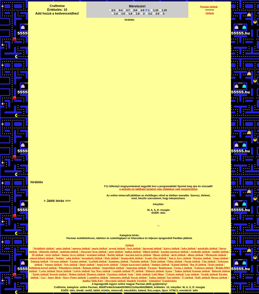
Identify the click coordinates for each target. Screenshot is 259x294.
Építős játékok (40, 274)
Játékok (209, 13)
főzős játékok (111, 258)
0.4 (119, 10)
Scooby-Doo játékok (155, 258)
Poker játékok (174, 261)
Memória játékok (96, 274)
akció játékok (178, 255)
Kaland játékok (179, 264)
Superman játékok (136, 268)
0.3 (112, 10)
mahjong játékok (69, 251)
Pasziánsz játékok (116, 274)
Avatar (168, 271)
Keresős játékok (58, 274)
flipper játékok (161, 255)
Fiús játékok (208, 261)
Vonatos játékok (53, 264)
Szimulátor (155, 280)
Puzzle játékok (192, 261)
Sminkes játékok (160, 264)
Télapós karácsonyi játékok (134, 264)
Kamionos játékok (118, 261)
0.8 (134, 10)
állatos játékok (195, 255)
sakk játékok (73, 258)
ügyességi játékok (152, 248)
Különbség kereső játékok (43, 268)
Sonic (131, 274)
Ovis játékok (71, 264)
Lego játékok (192, 274)
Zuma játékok (220, 258)
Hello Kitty (97, 280)
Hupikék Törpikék (137, 280)
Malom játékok (77, 274)
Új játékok (187, 277)
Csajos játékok (47, 271)
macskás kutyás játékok (138, 255)
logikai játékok (133, 251)
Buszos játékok (219, 277)
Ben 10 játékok (198, 264)
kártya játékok (172, 248)
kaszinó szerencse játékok (174, 251)
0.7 (126, 10)
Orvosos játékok (59, 261)
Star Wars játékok (100, 271)
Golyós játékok (81, 271)
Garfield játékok (98, 261)
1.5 (122, 13)
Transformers (169, 280)
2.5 (156, 13)
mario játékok (99, 248)
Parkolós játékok (139, 261)
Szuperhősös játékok (113, 268)
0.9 (141, 10)
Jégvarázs (85, 251)
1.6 (129, 13)
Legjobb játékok (121, 271)
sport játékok (116, 251)
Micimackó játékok (215, 255)
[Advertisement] (129, 31)
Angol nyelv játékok (107, 264)
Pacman (152, 268)
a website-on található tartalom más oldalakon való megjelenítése (158, 189)
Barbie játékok (116, 255)
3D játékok (37, 255)
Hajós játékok (215, 264)
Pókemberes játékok (70, 268)
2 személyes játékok (97, 277)
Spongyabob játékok (132, 258)
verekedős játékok (200, 251)
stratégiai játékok (96, 255)
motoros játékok (81, 248)
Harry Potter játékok (74, 277)
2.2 (149, 13)
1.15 (154, 10)
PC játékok (137, 271)
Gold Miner (157, 274)
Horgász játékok (202, 258)
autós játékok (63, 248)
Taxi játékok (173, 277)
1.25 (163, 10)
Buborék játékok (221, 271)
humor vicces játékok (73, 255)
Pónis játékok (158, 261)
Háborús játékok (155, 271)
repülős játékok (220, 251)
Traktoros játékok (203, 268)
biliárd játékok (151, 251)
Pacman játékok (209, 6)
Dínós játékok (86, 264)
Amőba (86, 280)
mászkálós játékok (207, 248)
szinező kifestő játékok (41, 258)
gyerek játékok (117, 248)
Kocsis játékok (139, 277)
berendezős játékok (92, 258)
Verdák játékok (209, 274)
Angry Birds (54, 277)
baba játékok (188, 248)
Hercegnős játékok (115, 280)
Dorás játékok (63, 271)
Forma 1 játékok (183, 268)
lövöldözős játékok (44, 248)
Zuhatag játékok (39, 261)
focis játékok (134, 248)
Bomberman (165, 268)
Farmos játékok (78, 261)
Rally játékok (202, 277)
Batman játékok (91, 268)
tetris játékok (52, 255)
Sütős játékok (143, 274)
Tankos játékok (182, 271)
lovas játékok (99, 251)
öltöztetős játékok (48, 251)
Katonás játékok (201, 271)
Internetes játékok (120, 277)
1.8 (136, 13)
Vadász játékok (157, 277)
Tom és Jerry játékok (180, 258)
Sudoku (60, 258)
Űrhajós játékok (175, 274)
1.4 (114, 13)
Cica (43, 277)
